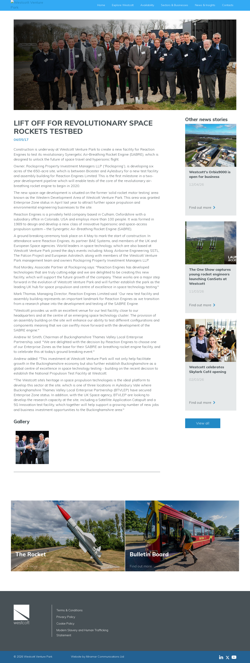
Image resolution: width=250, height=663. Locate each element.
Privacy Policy (65, 617)
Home (101, 5)
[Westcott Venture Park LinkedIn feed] (221, 657)
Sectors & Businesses (174, 5)
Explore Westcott (123, 5)
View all (202, 423)
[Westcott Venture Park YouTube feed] (234, 657)
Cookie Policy (65, 623)
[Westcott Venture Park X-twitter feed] (229, 657)
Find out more (200, 206)
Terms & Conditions (69, 610)
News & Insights (205, 5)
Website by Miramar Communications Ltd (97, 656)
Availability (147, 5)
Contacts (227, 5)
